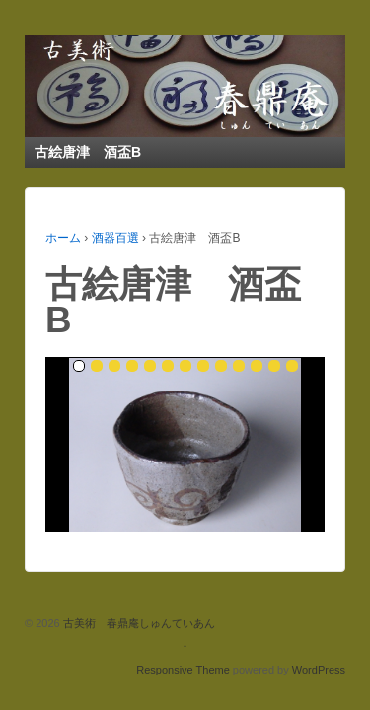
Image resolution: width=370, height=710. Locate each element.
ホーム (63, 238)
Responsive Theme (183, 669)
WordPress (318, 669)
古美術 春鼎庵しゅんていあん (137, 623)
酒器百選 (115, 238)
